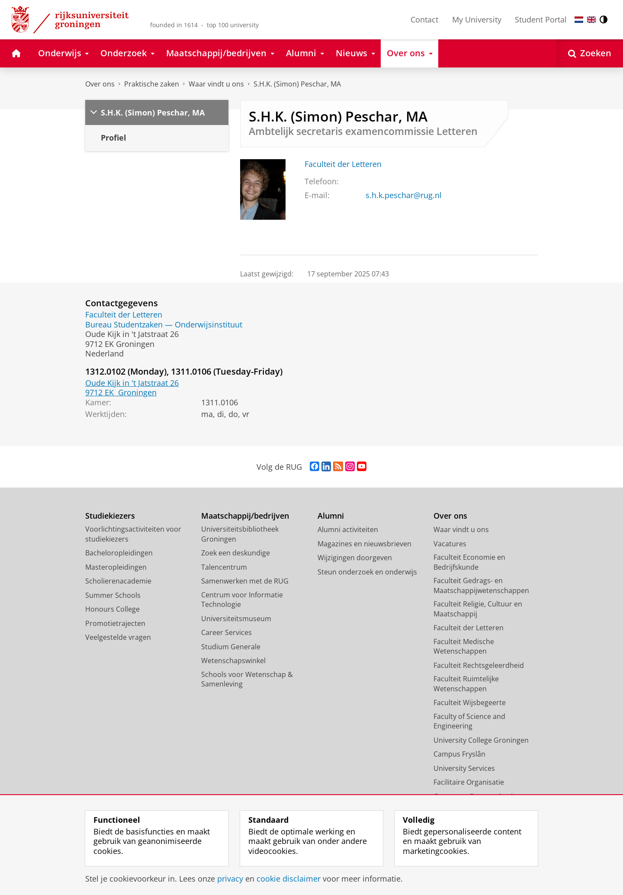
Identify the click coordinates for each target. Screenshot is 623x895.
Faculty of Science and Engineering (469, 721)
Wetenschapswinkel (233, 660)
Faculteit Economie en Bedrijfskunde (469, 562)
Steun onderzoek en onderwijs (367, 572)
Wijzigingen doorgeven (355, 557)
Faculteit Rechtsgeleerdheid (479, 665)
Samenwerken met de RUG (245, 581)
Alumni (331, 516)
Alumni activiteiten (348, 529)
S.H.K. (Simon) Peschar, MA (297, 84)
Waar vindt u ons (216, 84)
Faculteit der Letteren (343, 164)
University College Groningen (481, 740)
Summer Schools (113, 595)
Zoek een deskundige (235, 553)
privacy (230, 878)
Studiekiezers (110, 516)
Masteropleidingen (116, 567)
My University (476, 19)
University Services (464, 768)
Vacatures (450, 544)
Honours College (112, 609)
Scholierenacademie (118, 581)
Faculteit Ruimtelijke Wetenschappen (466, 683)
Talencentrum (224, 567)
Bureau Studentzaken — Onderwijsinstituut (163, 324)
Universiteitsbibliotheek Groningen (240, 534)
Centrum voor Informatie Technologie (242, 599)
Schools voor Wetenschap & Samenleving (247, 679)
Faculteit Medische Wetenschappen (464, 646)
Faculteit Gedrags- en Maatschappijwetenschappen (481, 585)
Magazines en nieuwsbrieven (364, 544)
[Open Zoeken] (589, 53)
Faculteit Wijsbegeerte (470, 702)
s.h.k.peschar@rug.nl (404, 195)
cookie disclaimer (289, 878)
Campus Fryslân (459, 754)
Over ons (100, 84)
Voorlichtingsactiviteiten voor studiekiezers (133, 534)
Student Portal (541, 19)
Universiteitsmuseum (236, 618)
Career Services (226, 632)
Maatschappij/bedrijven (245, 516)
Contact (424, 19)
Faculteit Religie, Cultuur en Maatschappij (478, 609)
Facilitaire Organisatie (469, 782)
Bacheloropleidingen (119, 553)
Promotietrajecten (115, 623)
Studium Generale (230, 646)
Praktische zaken (151, 84)
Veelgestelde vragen (118, 637)
